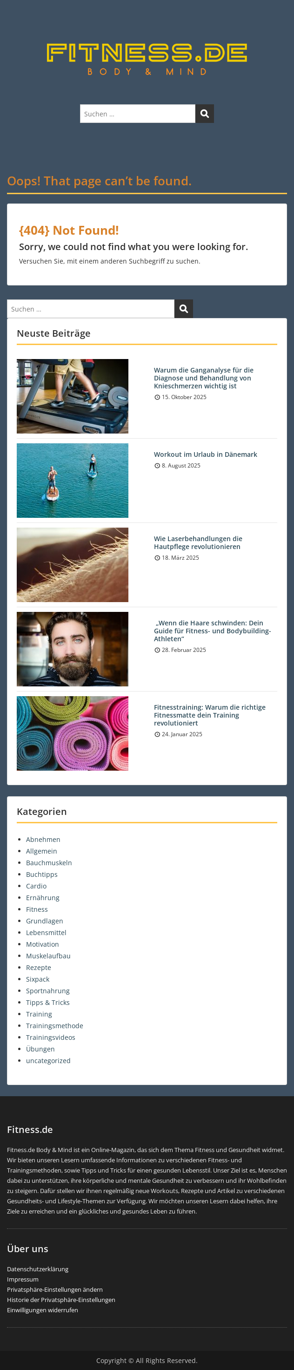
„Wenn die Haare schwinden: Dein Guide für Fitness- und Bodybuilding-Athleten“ (212, 630)
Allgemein (41, 851)
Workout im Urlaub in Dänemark (205, 454)
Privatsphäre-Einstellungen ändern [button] (55, 1289)
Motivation (42, 944)
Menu (17, 15)
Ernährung (43, 897)
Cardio (36, 886)
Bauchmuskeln (49, 862)
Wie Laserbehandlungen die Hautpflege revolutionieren (198, 542)
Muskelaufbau (48, 955)
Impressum (23, 1279)
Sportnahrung (48, 990)
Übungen (40, 1048)
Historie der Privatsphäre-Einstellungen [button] (61, 1299)
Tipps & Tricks (48, 1002)
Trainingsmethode (54, 1025)
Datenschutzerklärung (37, 1269)
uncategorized (48, 1060)
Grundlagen (44, 920)
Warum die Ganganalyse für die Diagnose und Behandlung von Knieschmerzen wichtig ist (204, 378)
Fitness (37, 909)
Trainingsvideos (50, 1037)
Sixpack (37, 979)
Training (39, 1014)
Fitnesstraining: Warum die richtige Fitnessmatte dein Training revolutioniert (210, 715)
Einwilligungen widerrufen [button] (42, 1310)
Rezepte (38, 967)
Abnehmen (43, 839)
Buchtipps (42, 874)
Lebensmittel (46, 932)
